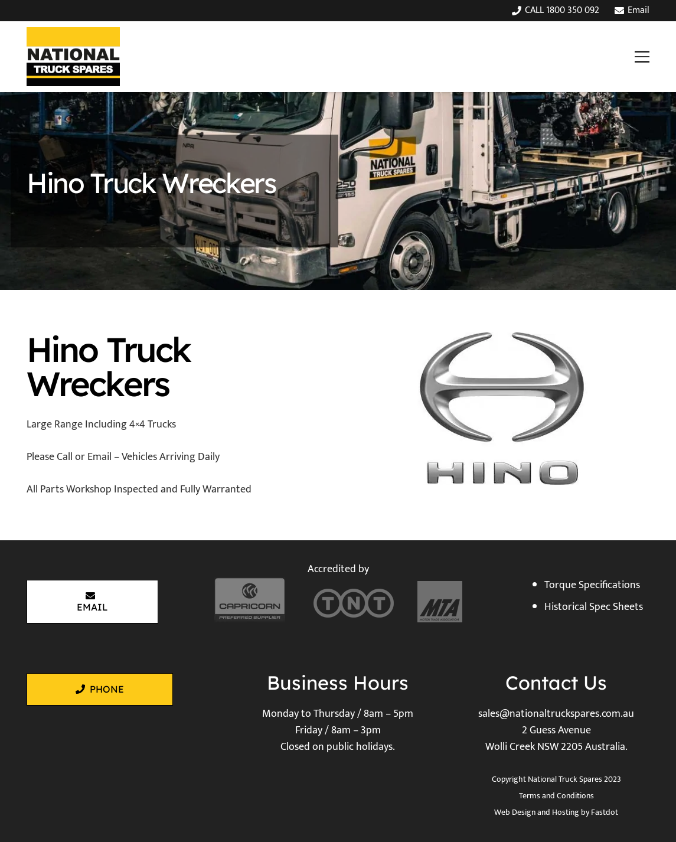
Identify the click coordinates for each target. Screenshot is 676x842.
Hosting (565, 812)
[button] (642, 56)
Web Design (514, 812)
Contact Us (556, 682)
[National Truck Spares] (73, 56)
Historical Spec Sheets (593, 607)
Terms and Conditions (556, 795)
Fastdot (604, 812)
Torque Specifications (592, 585)
